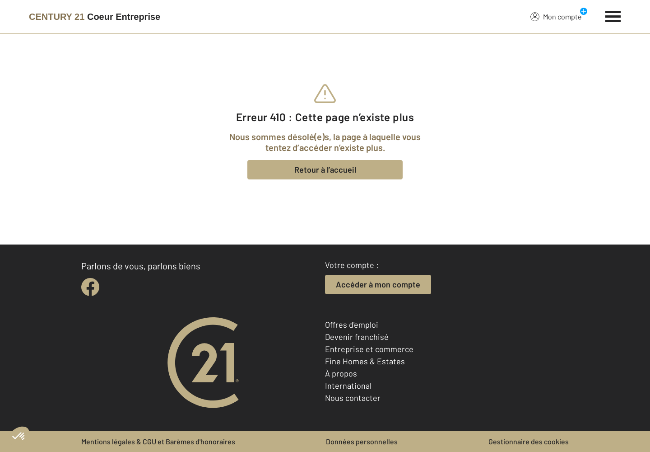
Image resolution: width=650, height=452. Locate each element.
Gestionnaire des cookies (528, 441)
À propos (341, 373)
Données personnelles (362, 441)
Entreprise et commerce (369, 349)
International (348, 386)
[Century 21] (94, 17)
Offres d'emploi (351, 325)
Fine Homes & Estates (365, 361)
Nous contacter (353, 398)
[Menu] (613, 15)
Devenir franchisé (357, 337)
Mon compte (556, 16)
